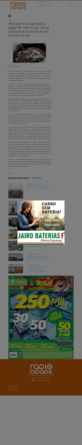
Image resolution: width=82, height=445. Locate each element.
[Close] (19, 201)
